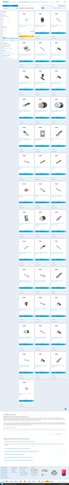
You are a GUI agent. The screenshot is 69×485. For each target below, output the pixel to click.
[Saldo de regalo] (5, 483)
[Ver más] (58, 434)
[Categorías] (10, 6)
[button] (14, 2)
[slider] (3, 38)
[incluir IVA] (62, 481)
